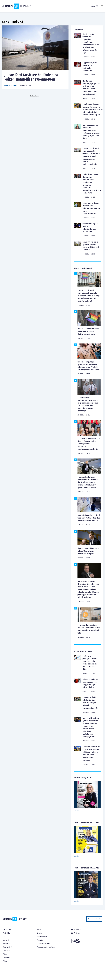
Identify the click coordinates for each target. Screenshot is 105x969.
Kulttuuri (6, 950)
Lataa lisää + (35, 96)
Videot (5, 954)
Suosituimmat (42, 936)
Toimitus (40, 940)
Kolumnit (6, 957)
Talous (14, 85)
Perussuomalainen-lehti (46, 947)
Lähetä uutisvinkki (43, 943)
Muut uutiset (7, 947)
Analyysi (6, 940)
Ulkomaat (6, 943)
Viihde (5, 961)
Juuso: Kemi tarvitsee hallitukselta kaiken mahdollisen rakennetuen (31, 77)
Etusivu (39, 933)
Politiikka (8, 85)
